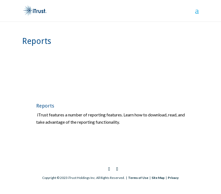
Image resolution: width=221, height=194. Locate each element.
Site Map (158, 178)
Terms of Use (138, 178)
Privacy (173, 178)
